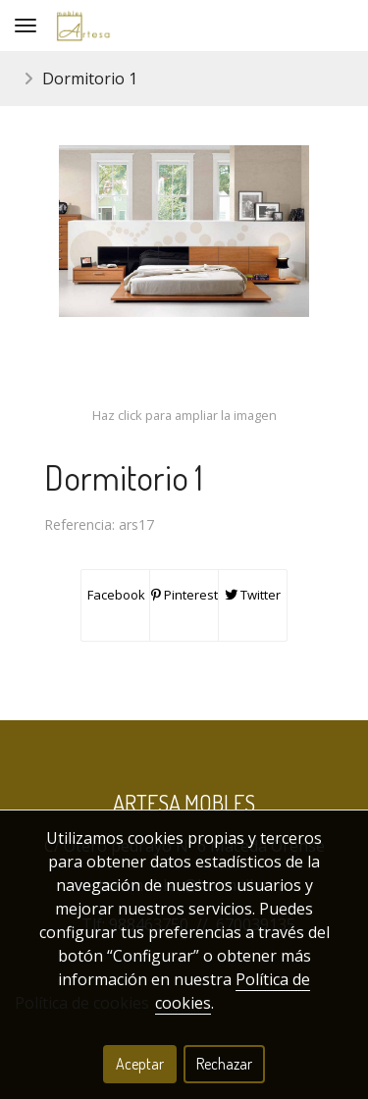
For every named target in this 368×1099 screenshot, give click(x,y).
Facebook (114, 594)
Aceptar (140, 1063)
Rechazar (224, 1063)
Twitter (253, 594)
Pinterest (184, 594)
